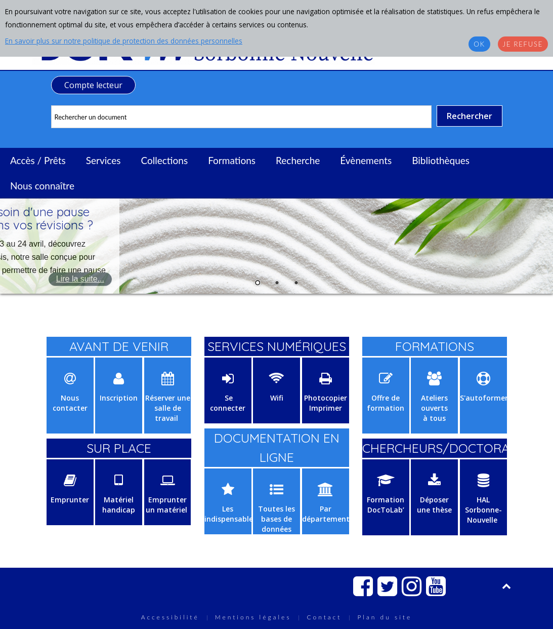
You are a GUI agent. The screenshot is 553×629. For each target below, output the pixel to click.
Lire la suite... (80, 278)
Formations (232, 160)
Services (103, 160)
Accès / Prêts (38, 160)
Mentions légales (253, 617)
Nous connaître (42, 185)
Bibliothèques (441, 160)
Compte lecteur (93, 85)
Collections (164, 160)
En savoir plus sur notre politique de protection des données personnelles (123, 41)
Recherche (298, 160)
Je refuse (523, 44)
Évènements (366, 160)
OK (479, 44)
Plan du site (384, 617)
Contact (324, 617)
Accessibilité (170, 617)
